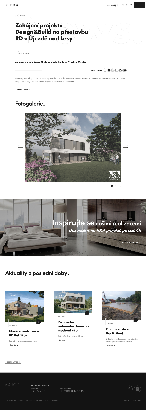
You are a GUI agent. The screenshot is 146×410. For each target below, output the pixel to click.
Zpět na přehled (24, 90)
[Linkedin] (113, 69)
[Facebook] (105, 69)
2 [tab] (115, 186)
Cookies (55, 400)
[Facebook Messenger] (117, 69)
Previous (20, 147)
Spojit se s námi (111, 5)
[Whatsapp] (121, 69)
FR (130, 5)
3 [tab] (117, 186)
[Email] (125, 69)
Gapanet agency (135, 400)
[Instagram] (109, 69)
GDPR (47, 400)
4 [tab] (120, 186)
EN (126, 5)
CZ (123, 5)
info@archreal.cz (65, 388)
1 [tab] (112, 186)
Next (126, 147)
